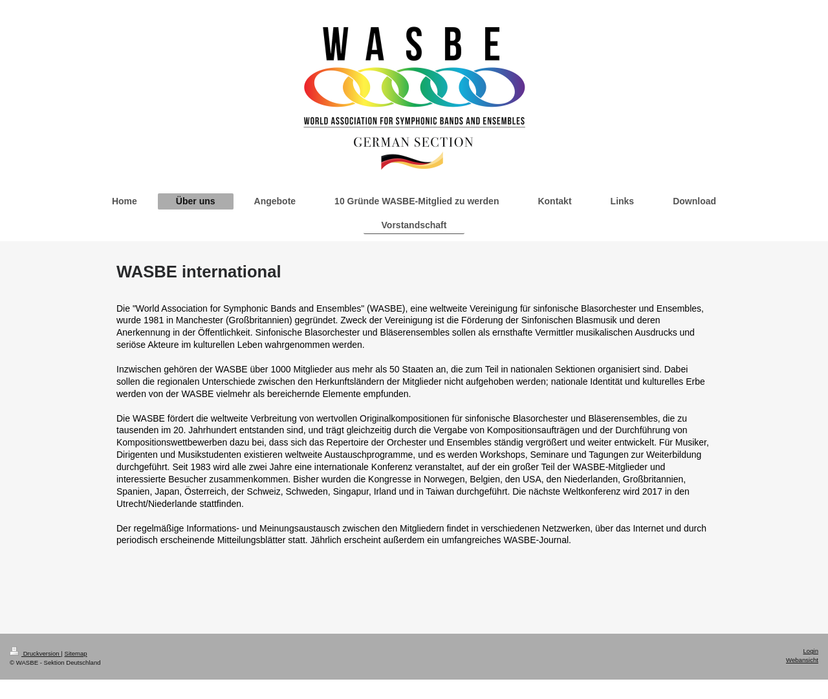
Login (810, 650)
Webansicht (802, 659)
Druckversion (35, 653)
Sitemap (75, 653)
